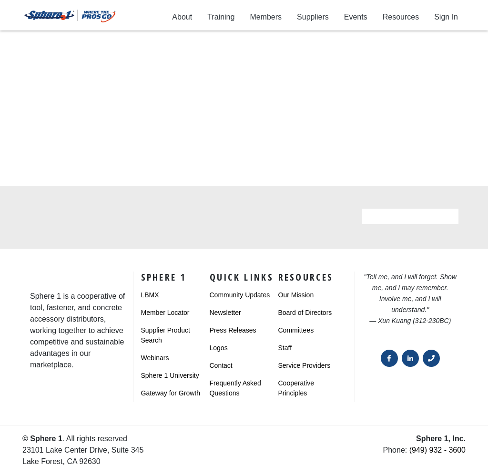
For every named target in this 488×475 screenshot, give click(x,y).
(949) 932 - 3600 (437, 450)
